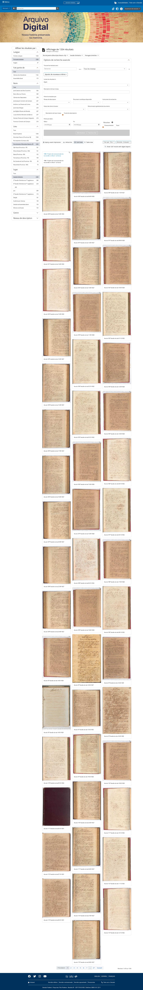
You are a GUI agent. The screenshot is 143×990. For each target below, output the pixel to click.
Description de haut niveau (51, 89)
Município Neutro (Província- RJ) (25, 137)
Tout (14, 71)
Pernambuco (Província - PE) (25, 158)
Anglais (25, 63)
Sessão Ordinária (25, 177)
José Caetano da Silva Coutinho (25, 91)
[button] (115, 2)
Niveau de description (22, 218)
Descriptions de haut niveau (53, 113)
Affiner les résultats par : (25, 48)
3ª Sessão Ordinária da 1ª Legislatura (25, 194)
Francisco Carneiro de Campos (25, 122)
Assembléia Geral (25, 78)
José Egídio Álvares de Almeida (25, 111)
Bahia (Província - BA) (25, 154)
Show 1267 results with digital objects (117, 147)
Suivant (99, 968)
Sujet (15, 170)
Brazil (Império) (25, 134)
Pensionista (91, 982)
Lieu (15, 127)
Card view (78, 142)
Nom (15, 84)
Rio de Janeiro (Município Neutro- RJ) (25, 144)
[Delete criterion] (129, 69)
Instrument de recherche (109, 99)
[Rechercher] (36, 8)
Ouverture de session (132, 9)
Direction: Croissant (123, 142)
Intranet (31, 982)
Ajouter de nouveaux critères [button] (55, 74)
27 (94, 968)
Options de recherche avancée (57, 60)
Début (45, 121)
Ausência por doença (25, 201)
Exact (117, 125)
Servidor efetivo (52, 982)
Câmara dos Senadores (25, 75)
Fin (74, 121)
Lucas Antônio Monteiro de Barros (25, 115)
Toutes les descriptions (70, 113)
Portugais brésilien (25, 59)
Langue (16, 52)
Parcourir (6, 8)
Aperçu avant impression (52, 142)
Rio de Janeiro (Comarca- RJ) (25, 141)
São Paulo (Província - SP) (25, 148)
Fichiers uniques (25, 56)
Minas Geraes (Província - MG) (25, 151)
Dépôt (45, 82)
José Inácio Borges (25, 108)
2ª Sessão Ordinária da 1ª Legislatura (25, 180)
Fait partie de (19, 68)
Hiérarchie (67, 142)
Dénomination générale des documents (99, 106)
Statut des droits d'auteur (51, 106)
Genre (16, 213)
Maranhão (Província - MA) (25, 165)
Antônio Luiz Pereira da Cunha (25, 104)
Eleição (25, 198)
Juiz (25, 191)
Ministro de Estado (25, 208)
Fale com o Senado (135, 3)
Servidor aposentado (80, 982)
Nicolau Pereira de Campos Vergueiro (25, 118)
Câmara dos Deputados (25, 98)
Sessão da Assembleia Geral (25, 204)
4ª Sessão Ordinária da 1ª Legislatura (25, 184)
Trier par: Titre (108, 142)
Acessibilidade (123, 3)
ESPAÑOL (104, 976)
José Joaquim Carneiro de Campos (25, 101)
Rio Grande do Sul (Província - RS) (25, 161)
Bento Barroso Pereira (25, 94)
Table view (88, 142)
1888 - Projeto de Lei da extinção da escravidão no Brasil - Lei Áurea (53, 155)
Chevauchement (109, 125)
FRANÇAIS (112, 976)
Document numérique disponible (82, 99)
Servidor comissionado (66, 982)
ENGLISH (97, 976)
